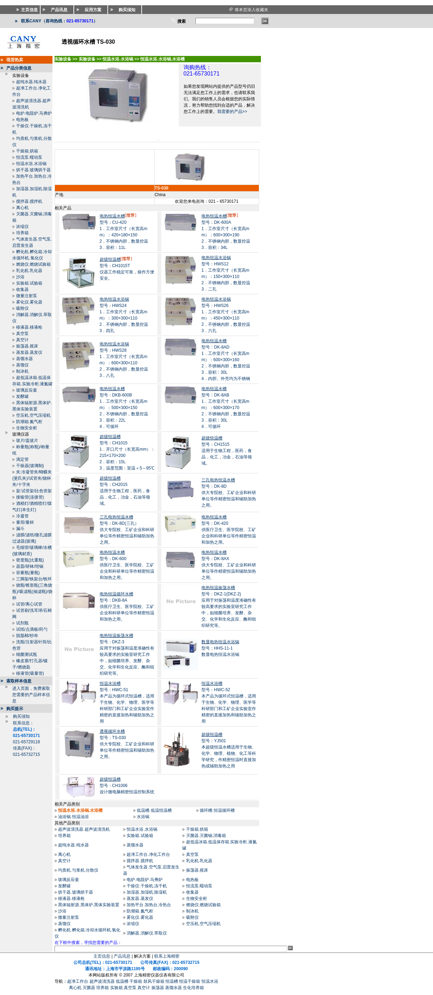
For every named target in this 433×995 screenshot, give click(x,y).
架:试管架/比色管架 (34, 490)
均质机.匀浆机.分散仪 (78, 870)
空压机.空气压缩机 (33, 415)
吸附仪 (22, 308)
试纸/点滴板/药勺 (32, 629)
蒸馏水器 (24, 358)
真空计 (22, 339)
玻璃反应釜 (26, 390)
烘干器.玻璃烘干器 (33, 169)
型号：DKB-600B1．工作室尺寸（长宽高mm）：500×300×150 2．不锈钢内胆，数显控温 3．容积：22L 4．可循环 (124, 407)
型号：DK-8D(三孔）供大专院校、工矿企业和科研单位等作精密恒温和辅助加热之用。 (127, 530)
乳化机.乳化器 (29, 270)
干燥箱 (135, 981)
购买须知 (21, 716)
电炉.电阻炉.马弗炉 (34, 113)
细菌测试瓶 (26, 654)
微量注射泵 (26, 295)
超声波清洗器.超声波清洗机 (83, 829)
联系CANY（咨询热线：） (59, 21)
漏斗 (20, 528)
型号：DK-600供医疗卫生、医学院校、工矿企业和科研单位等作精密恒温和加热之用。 (127, 565)
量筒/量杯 (25, 522)
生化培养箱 (193, 987)
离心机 (22, 207)
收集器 (22, 289)
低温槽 (122, 981)
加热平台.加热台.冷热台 (149, 904)
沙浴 (20, 276)
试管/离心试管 (29, 604)
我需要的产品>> (232, 111)
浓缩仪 (22, 226)
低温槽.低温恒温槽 (154, 810)
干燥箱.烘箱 (27, 151)
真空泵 (22, 333)
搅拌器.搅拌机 (29, 201)
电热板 (22, 119)
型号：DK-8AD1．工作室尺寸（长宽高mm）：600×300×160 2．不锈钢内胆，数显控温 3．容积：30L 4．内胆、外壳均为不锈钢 (225, 359)
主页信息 (101, 956)
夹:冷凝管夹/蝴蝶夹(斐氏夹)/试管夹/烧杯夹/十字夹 (32, 478)
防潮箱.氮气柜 (29, 421)
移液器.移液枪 (29, 327)
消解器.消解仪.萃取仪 (147, 933)
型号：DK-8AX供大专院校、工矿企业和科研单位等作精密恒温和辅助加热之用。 (228, 565)
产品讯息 (122, 956)
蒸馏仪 (22, 365)
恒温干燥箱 (189, 981)
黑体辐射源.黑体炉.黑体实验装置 (88, 904)
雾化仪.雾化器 (29, 302)
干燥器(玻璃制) (30, 465)
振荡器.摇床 (27, 346)
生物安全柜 (26, 427)
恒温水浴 (209, 981)
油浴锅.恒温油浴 (73, 816)
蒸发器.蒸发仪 (29, 352)
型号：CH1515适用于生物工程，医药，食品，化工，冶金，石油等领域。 (226, 451)
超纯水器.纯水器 (31, 81)
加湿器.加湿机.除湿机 (147, 892)
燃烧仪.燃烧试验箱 (33, 264)
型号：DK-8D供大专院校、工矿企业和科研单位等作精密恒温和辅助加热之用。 (228, 493)
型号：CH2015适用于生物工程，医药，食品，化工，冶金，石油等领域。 (125, 491)
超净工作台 (77, 981)
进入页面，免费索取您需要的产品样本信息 (31, 694)
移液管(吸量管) (30, 673)
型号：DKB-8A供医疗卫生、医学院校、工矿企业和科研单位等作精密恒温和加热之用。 (127, 607)
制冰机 (22, 371)
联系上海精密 (166, 956)
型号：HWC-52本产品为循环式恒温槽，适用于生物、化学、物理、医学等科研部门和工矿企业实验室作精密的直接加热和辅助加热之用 (228, 702)
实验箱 (116, 987)
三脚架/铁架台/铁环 (34, 579)
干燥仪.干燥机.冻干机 (147, 885)
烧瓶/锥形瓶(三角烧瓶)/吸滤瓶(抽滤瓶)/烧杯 (32, 591)
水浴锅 (143, 816)
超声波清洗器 (102, 981)
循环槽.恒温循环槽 (217, 810)
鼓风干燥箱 (153, 981)
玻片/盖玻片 (27, 440)
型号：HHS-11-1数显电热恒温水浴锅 (220, 648)
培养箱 (22, 232)
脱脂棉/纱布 (27, 635)
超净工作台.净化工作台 (148, 854)
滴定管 (22, 459)
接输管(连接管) (30, 497)
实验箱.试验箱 (29, 283)
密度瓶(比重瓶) (30, 560)
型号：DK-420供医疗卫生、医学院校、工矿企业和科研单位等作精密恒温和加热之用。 (228, 530)
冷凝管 (22, 516)
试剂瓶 (22, 623)
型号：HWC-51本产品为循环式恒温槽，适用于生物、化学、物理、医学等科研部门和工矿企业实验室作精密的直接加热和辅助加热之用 (127, 702)
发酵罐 (22, 396)
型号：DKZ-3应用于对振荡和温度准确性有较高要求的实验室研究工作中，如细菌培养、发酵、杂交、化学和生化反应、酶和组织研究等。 (127, 654)
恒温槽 (171, 981)
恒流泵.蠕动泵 (29, 157)
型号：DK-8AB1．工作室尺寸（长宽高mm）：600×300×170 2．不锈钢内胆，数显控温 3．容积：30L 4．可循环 (225, 407)
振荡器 (157, 987)
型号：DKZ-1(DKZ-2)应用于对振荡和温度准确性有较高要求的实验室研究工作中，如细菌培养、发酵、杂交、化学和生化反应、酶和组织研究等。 (228, 606)
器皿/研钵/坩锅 (30, 566)
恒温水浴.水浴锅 (31, 163)
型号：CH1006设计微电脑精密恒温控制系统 (127, 785)
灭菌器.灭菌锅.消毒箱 (206, 835)
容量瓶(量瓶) (28, 572)
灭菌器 (89, 987)
